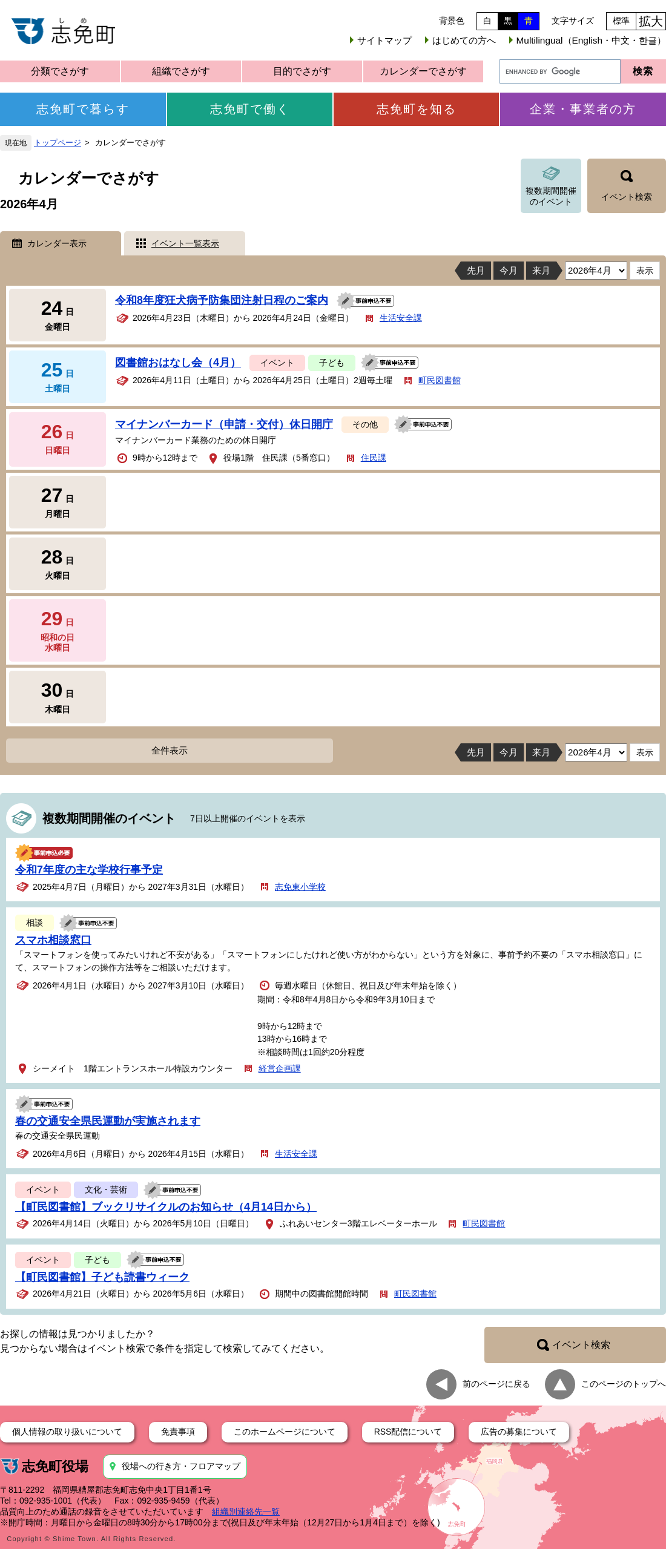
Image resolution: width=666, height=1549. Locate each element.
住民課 (373, 457)
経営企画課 (280, 1068)
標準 (621, 20)
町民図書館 (439, 380)
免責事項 (178, 1431)
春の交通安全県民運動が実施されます (107, 1121)
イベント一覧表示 (185, 243)
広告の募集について (519, 1431)
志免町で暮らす (83, 109)
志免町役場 (55, 1466)
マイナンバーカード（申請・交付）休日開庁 (224, 424)
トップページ (57, 143)
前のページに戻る (496, 1383)
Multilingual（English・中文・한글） (591, 40)
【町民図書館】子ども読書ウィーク (102, 1277)
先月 (476, 270)
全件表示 (169, 750)
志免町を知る (417, 109)
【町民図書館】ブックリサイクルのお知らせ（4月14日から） (166, 1207)
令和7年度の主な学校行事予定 (89, 870)
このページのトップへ (623, 1383)
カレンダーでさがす (423, 71)
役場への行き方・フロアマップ (181, 1466)
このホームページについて (284, 1431)
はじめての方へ (464, 40)
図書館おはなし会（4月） (178, 363)
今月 (509, 270)
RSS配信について (408, 1431)
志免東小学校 (300, 887)
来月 (541, 270)
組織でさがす (181, 71)
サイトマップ (384, 40)
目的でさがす (302, 71)
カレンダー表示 (57, 243)
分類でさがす (60, 71)
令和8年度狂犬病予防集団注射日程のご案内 (221, 300)
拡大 (651, 21)
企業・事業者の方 (583, 109)
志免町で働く (250, 109)
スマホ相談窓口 (53, 940)
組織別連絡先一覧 (246, 1511)
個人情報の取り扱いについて (67, 1431)
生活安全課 (401, 318)
